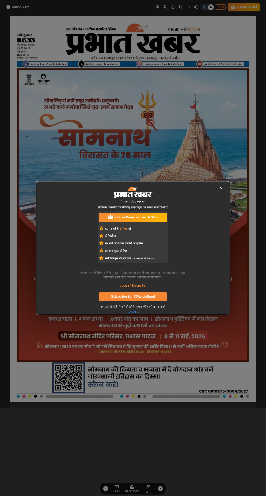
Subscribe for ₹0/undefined (133, 296)
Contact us (133, 312)
